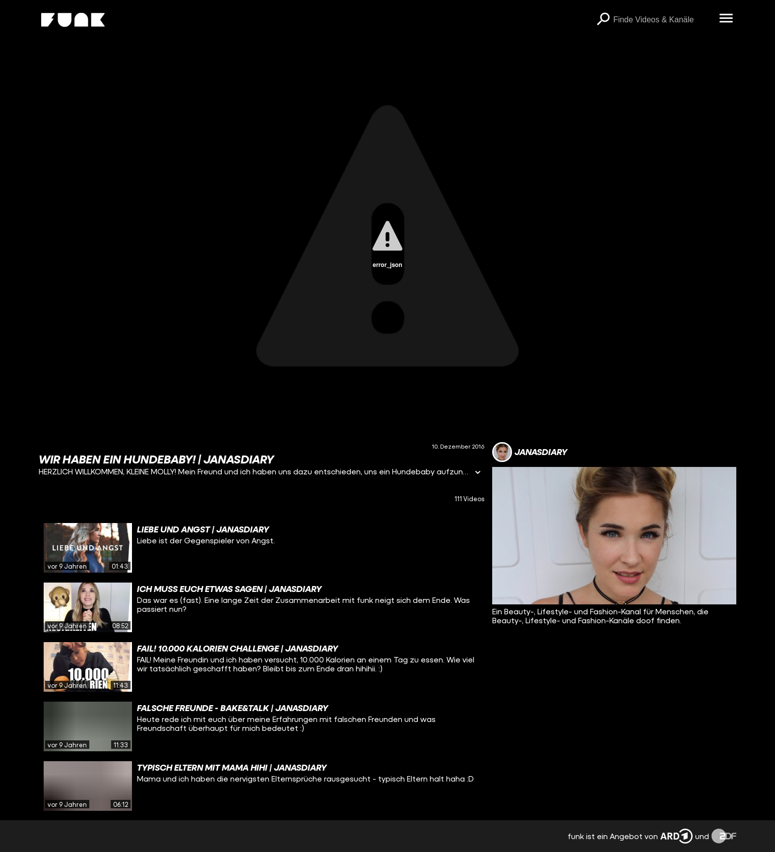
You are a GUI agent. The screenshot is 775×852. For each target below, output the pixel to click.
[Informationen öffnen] (477, 473)
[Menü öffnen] (726, 18)
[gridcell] (261, 548)
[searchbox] (662, 19)
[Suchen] (603, 19)
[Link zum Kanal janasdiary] (529, 452)
